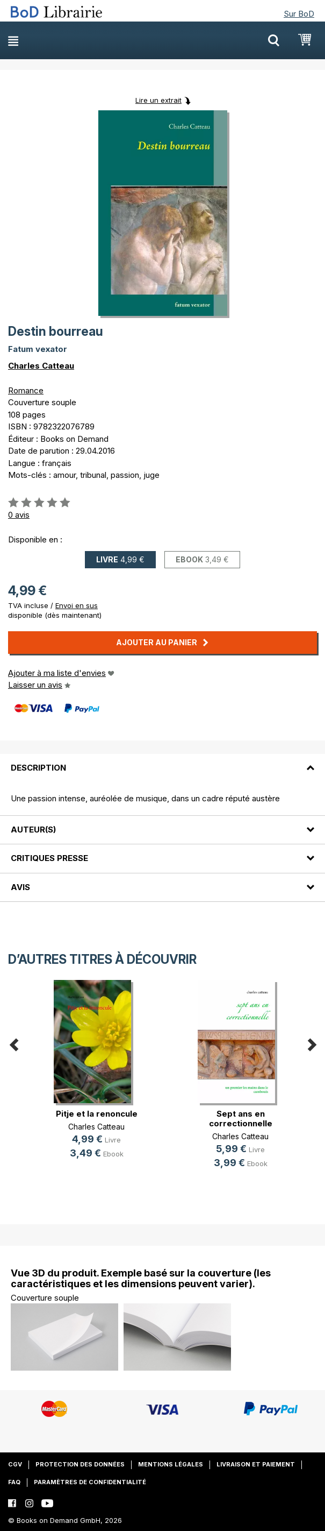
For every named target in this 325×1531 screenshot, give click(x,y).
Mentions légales (170, 1464)
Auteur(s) (33, 829)
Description (38, 768)
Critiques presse (49, 858)
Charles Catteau (41, 366)
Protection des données (80, 1464)
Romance (26, 390)
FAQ (14, 1482)
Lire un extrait (158, 100)
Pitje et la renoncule (97, 1114)
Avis (20, 887)
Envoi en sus (76, 605)
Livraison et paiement (255, 1464)
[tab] (162, 761)
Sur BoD (299, 14)
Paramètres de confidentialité (90, 1482)
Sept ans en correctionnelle (240, 1118)
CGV (15, 1464)
